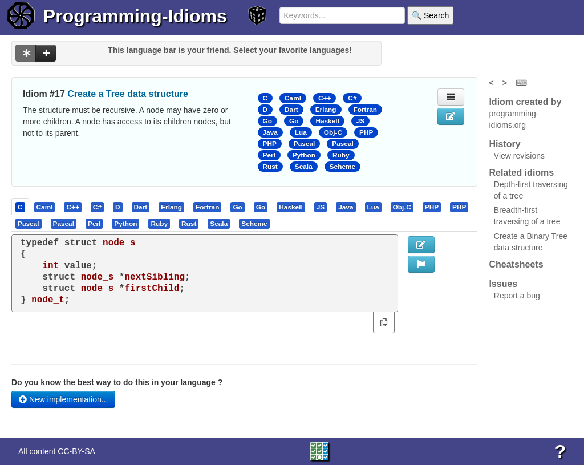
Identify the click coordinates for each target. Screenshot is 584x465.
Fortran (365, 110)
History (504, 144)
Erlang (325, 110)
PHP (366, 132)
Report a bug (517, 295)
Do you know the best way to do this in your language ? (116, 382)
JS (360, 121)
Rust (270, 167)
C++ (324, 98)
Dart (291, 110)
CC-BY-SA (76, 451)
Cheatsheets (516, 264)
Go (267, 121)
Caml (293, 98)
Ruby (341, 155)
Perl (269, 155)
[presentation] (20, 206)
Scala (304, 167)
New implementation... (63, 399)
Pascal (304, 144)
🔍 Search (430, 15)
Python (304, 155)
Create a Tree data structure (127, 94)
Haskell (327, 121)
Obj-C (333, 132)
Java (270, 132)
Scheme (342, 167)
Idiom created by (525, 102)
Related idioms (521, 172)
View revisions (519, 155)
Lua (301, 132)
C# (352, 98)
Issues (503, 284)
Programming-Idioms (135, 16)
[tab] (20, 206)
